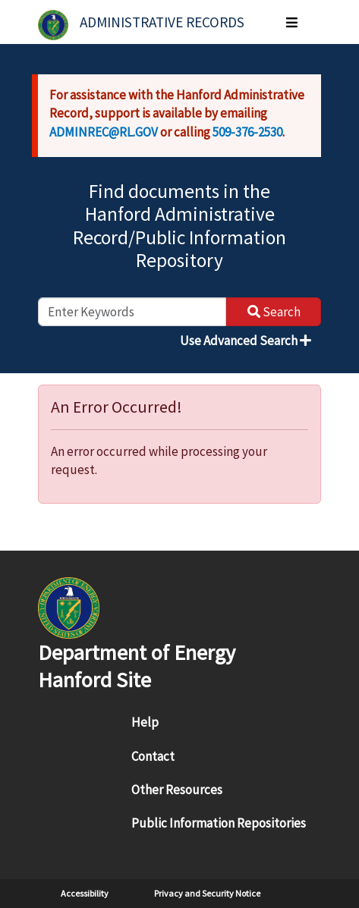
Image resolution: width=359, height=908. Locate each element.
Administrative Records (162, 22)
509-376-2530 (247, 132)
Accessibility (85, 893)
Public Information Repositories (218, 823)
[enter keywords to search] (132, 311)
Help (145, 722)
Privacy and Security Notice (207, 893)
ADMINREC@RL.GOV (103, 132)
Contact (153, 756)
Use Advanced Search (245, 340)
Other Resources (176, 789)
